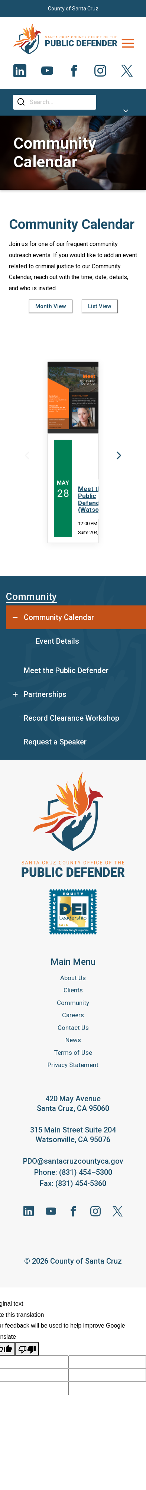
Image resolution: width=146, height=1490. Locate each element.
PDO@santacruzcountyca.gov (73, 1161)
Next (119, 455)
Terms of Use (73, 1052)
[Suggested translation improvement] (107, 1362)
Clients (73, 990)
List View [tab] (99, 306)
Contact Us (73, 1027)
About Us (73, 978)
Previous (27, 455)
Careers (73, 1015)
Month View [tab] (50, 306)
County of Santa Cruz (73, 9)
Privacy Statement (73, 1065)
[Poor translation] (27, 1348)
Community (31, 596)
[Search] (60, 102)
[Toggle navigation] (128, 43)
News (73, 1040)
